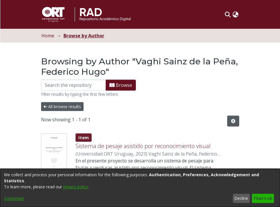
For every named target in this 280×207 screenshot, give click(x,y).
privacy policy (75, 186)
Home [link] (53, 35)
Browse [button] (126, 85)
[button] (233, 14)
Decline (241, 198)
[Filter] (79, 85)
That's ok (262, 198)
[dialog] (140, 188)
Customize (14, 198)
